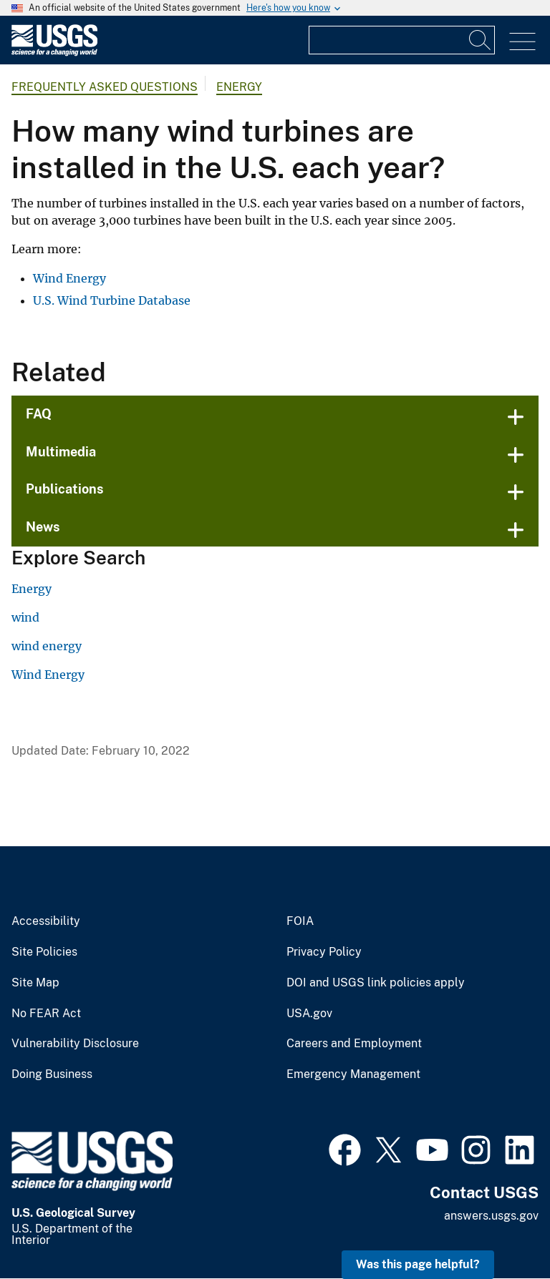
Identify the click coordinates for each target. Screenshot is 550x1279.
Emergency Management (353, 1074)
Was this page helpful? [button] (418, 1264)
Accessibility (45, 921)
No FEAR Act (46, 1013)
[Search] (480, 40)
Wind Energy (69, 278)
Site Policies (44, 952)
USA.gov (309, 1013)
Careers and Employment (354, 1043)
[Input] (402, 40)
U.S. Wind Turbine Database (111, 300)
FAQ (39, 413)
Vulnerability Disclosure (75, 1043)
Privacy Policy (324, 952)
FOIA (300, 921)
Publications (65, 488)
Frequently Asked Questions (104, 87)
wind (25, 617)
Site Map (35, 982)
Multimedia (61, 451)
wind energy (46, 646)
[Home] (54, 52)
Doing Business (51, 1074)
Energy (239, 87)
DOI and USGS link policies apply (375, 982)
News (43, 526)
